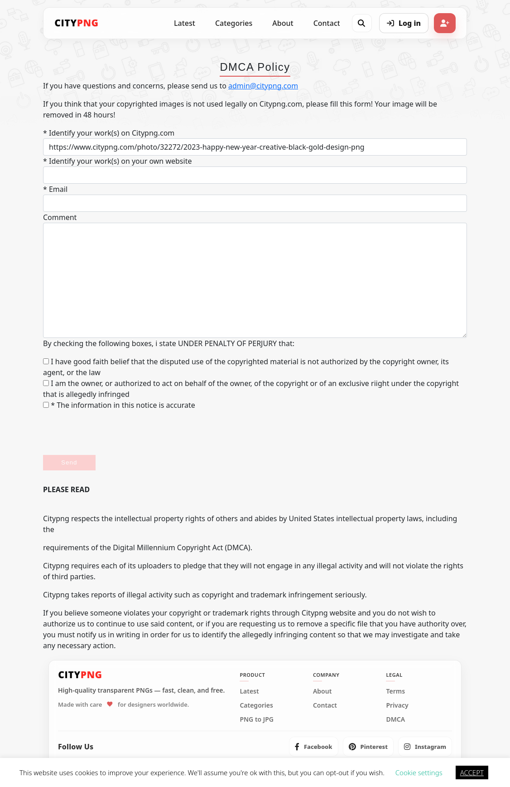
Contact (326, 23)
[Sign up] (445, 23)
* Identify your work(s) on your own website (117, 161)
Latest (184, 23)
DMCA (395, 719)
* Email (55, 189)
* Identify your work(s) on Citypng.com (108, 133)
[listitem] (313, 747)
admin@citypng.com (263, 86)
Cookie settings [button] (419, 772)
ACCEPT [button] (472, 772)
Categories (233, 23)
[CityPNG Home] (76, 23)
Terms (395, 691)
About (282, 23)
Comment (60, 217)
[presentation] (112, 432)
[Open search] (361, 23)
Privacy (397, 705)
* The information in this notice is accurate (119, 405)
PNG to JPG (257, 719)
